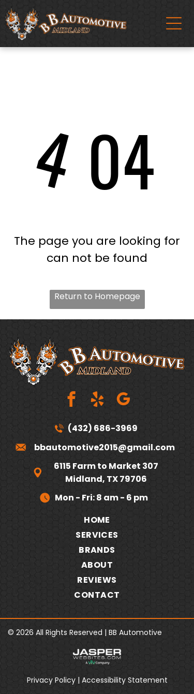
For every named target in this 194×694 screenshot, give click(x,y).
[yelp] (97, 401)
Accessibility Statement (125, 680)
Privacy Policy (51, 680)
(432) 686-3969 (103, 428)
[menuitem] (97, 519)
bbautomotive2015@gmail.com (104, 447)
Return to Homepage (97, 296)
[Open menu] (174, 23)
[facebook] (71, 401)
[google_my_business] (123, 401)
